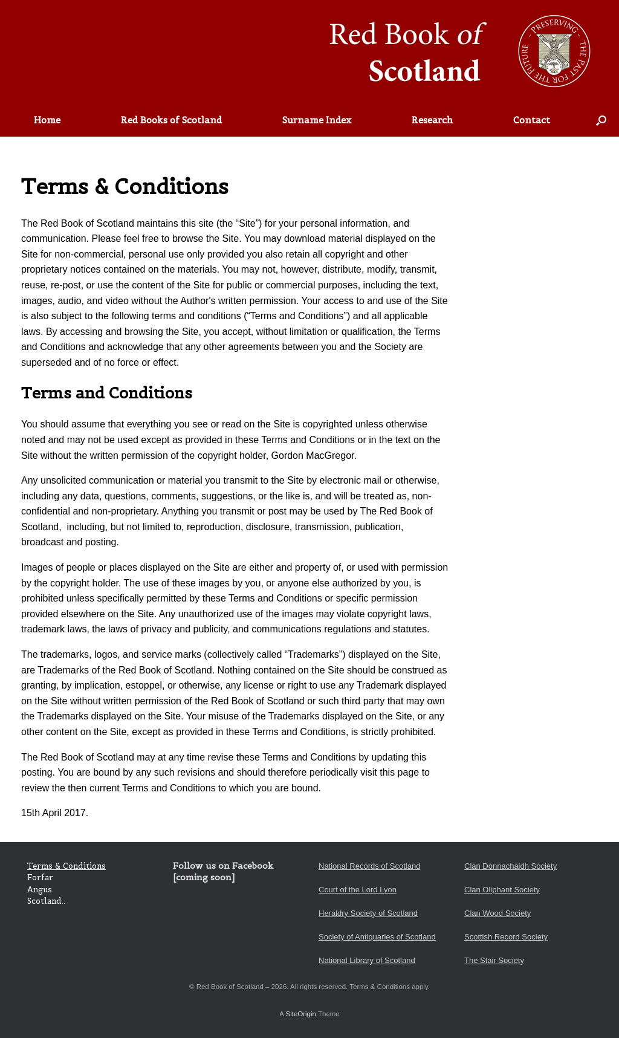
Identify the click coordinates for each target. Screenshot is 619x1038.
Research (432, 120)
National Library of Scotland (367, 960)
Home (47, 120)
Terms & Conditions (66, 866)
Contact (531, 120)
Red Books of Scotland (171, 120)
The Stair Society (494, 960)
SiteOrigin (300, 1013)
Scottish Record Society (506, 936)
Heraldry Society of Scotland (368, 913)
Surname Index (316, 120)
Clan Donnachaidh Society (510, 866)
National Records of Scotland (369, 866)
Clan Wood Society (497, 913)
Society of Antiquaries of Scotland (377, 936)
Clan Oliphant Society (502, 889)
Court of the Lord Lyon (358, 889)
